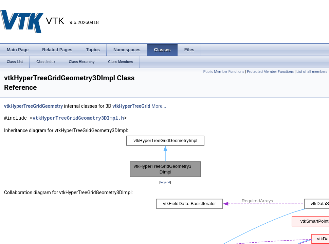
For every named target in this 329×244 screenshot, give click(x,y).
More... (158, 106)
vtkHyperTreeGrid (131, 106)
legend (165, 182)
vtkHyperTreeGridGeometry (33, 106)
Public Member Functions (223, 71)
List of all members (311, 71)
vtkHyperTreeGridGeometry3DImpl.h (78, 118)
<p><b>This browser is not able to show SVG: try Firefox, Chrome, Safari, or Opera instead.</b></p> (165, 156)
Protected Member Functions (270, 71)
